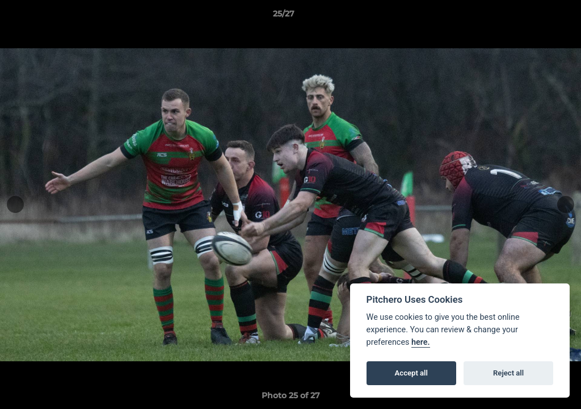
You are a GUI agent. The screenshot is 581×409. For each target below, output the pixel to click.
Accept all (411, 373)
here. (420, 342)
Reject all (508, 373)
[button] (533, 16)
